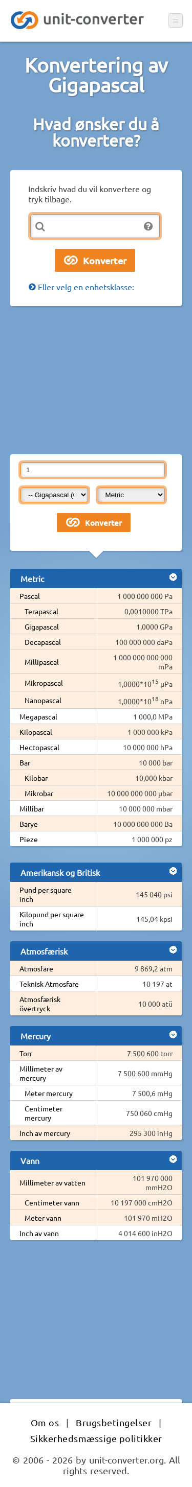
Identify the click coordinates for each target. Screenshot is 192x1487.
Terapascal (41, 611)
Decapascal (43, 641)
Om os (45, 1422)
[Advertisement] (96, 380)
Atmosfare (36, 968)
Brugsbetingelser (114, 1422)
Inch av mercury (44, 1132)
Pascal (29, 595)
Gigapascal (42, 626)
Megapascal (38, 716)
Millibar (31, 808)
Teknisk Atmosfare (49, 983)
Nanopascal (43, 700)
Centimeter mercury (43, 1113)
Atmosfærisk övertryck (39, 1003)
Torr (25, 1053)
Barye (28, 823)
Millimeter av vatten (52, 1182)
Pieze (28, 839)
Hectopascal (39, 747)
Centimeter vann (52, 1202)
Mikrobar (39, 793)
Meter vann (43, 1217)
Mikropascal (44, 682)
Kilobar (36, 777)
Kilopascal (35, 731)
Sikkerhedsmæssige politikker (96, 1438)
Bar (24, 762)
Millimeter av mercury (40, 1073)
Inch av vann (39, 1233)
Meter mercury (49, 1093)
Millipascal (42, 661)
